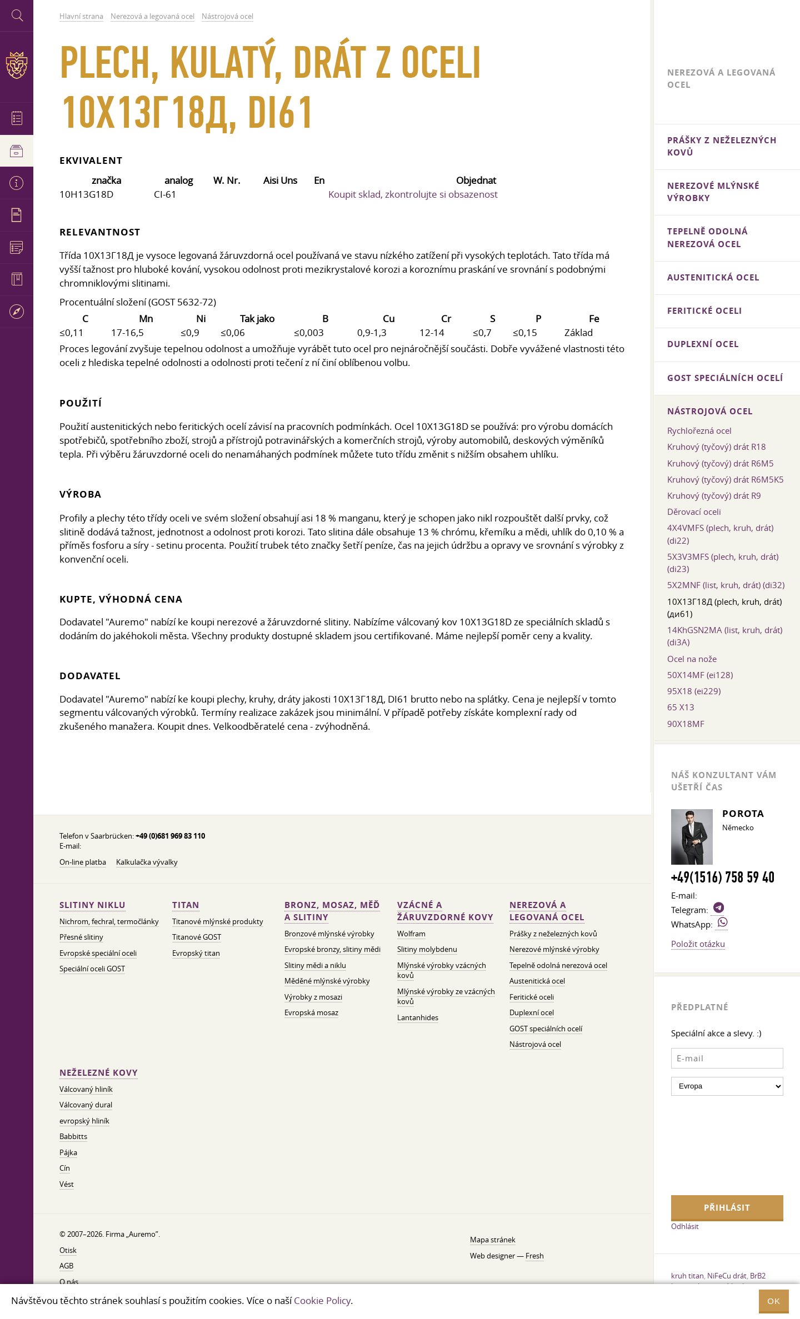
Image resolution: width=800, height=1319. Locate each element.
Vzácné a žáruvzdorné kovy (445, 911)
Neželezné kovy (98, 1073)
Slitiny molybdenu (427, 949)
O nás (68, 1282)
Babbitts (73, 1136)
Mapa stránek (493, 1240)
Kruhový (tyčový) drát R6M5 (720, 463)
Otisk (68, 1250)
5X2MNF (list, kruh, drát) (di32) (725, 584)
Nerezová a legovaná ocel (546, 911)
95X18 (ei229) (694, 690)
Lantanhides (417, 1017)
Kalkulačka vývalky (147, 862)
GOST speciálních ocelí (545, 1029)
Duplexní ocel (531, 1012)
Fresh (535, 1256)
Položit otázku (698, 943)
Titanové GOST (196, 937)
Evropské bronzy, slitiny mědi (332, 949)
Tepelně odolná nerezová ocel (558, 965)
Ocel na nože (692, 658)
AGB (66, 1266)
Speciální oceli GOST (92, 969)
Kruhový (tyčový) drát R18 (716, 446)
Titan (185, 905)
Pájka (68, 1152)
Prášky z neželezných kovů (553, 934)
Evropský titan (196, 953)
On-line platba (82, 862)
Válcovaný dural (85, 1105)
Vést (66, 1184)
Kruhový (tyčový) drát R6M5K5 (725, 479)
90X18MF (685, 723)
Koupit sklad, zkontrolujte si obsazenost (413, 194)
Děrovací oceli (694, 511)
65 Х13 (680, 707)
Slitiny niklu (92, 905)
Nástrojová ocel (535, 1044)
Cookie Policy (322, 1300)
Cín (64, 1168)
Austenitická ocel (537, 981)
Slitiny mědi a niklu (315, 965)
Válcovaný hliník (86, 1089)
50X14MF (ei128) (700, 674)
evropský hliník (84, 1121)
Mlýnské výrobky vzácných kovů (441, 971)
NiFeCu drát (727, 1276)
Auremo (17, 65)
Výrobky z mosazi (313, 997)
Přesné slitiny (81, 937)
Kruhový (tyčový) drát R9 (714, 495)
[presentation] (716, 1144)
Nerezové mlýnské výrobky (554, 949)
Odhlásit (685, 1226)
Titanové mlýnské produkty (217, 921)
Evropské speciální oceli (98, 953)
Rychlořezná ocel (699, 430)
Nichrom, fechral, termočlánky (109, 921)
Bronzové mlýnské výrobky (329, 934)
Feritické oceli (531, 997)
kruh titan (687, 1276)
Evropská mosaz (311, 1012)
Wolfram (411, 934)
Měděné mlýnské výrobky (327, 981)
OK (774, 1301)
